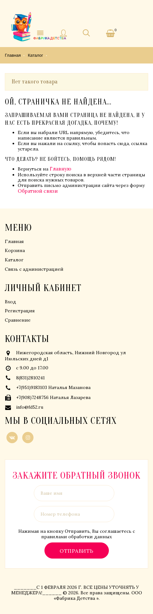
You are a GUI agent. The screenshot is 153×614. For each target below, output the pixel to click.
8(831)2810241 (30, 378)
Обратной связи (38, 191)
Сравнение (18, 320)
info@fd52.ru (29, 407)
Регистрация (20, 311)
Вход (10, 302)
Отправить (76, 551)
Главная (14, 241)
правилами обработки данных (76, 537)
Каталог (14, 260)
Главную (60, 169)
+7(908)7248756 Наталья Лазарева (53, 397)
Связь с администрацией (34, 269)
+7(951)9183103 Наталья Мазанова (53, 387)
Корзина (15, 250)
